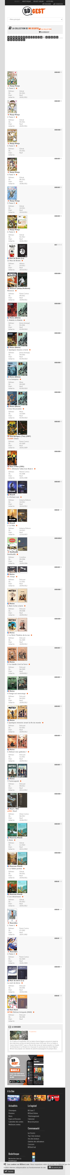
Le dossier (16, 1026)
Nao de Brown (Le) (15, 258)
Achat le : (12, 97)
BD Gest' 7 (31, 1110)
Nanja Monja (13, 86)
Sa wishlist (44, 32)
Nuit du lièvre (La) (15, 980)
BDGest (17, 1)
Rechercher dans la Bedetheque (15, 1160)
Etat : (10, 95)
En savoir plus (55, 1167)
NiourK (11, 495)
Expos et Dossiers (15, 1119)
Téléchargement (33, 1116)
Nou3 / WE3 (13, 809)
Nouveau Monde (14, 838)
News (10, 1116)
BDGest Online (38, 1)
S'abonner (31, 1119)
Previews (12, 1113)
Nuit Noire (12, 1010)
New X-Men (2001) (15, 466)
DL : (10, 93)
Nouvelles (12, 923)
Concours (31, 1144)
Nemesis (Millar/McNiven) (18, 288)
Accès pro (49, 1)
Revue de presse (33, 1122)
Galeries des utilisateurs (36, 1142)
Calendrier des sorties (16, 1122)
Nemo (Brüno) (13, 318)
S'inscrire (47, 4)
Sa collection (45, 29)
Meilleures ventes (14, 1125)
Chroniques (12, 1110)
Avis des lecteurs (33, 1139)
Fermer (9, 1171)
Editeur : (12, 91)
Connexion (58, 4)
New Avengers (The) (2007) (19, 436)
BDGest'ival (32, 1147)
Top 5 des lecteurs (34, 1136)
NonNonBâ (12, 552)
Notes (11, 574)
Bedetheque (26, 1)
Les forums (31, 1133)
